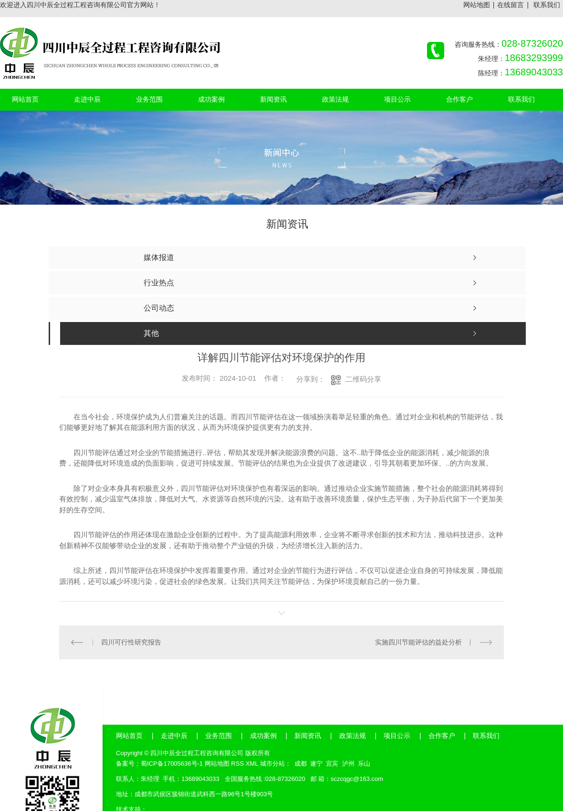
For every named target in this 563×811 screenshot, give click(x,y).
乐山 (364, 763)
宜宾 (332, 763)
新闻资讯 (307, 735)
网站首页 (129, 735)
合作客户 (441, 735)
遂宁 (316, 763)
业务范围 (218, 735)
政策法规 (352, 735)
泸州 (348, 763)
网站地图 (476, 5)
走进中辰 (174, 735)
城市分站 (272, 763)
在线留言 (510, 5)
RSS (237, 763)
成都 (300, 763)
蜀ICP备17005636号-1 (172, 763)
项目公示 (397, 735)
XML (252, 763)
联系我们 (546, 5)
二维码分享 (363, 379)
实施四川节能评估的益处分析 (418, 642)
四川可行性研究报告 (131, 642)
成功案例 (263, 735)
